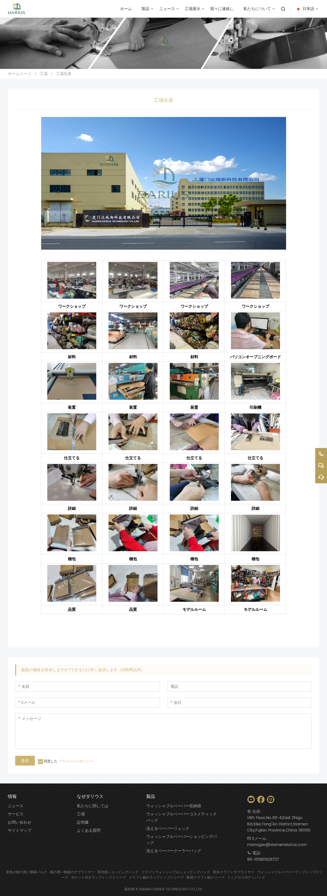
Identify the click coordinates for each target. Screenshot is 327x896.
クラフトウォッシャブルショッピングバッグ (176, 872)
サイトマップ (19, 831)
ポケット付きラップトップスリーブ (98, 877)
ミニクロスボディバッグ (246, 877)
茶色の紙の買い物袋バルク (26, 872)
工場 (44, 74)
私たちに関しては (92, 806)
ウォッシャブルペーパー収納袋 (173, 806)
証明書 (83, 822)
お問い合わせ (19, 822)
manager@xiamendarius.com (277, 845)
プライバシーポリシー (76, 761)
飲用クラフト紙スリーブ (205, 877)
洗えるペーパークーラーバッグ (173, 851)
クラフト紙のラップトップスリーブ (156, 877)
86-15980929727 (263, 860)
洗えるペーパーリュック (167, 829)
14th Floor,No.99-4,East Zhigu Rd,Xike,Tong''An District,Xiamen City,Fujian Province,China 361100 (278, 824)
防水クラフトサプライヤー (233, 872)
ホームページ (19, 74)
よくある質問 (88, 831)
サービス (16, 814)
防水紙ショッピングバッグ (118, 872)
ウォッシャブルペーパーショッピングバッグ (181, 840)
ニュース (16, 806)
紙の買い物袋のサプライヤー (72, 872)
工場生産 (64, 74)
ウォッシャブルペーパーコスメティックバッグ (181, 817)
